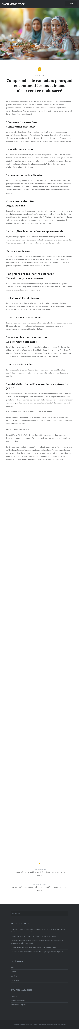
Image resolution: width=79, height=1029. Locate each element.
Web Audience (13, 4)
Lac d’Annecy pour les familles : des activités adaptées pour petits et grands (37, 952)
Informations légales (18, 1005)
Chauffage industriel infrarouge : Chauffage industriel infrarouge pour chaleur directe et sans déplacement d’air (38, 930)
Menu (72, 4)
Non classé (39, 76)
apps (12, 967)
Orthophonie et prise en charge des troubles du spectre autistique (33, 936)
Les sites (14, 976)
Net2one (14, 996)
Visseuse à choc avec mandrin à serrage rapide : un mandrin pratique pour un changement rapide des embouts (37, 942)
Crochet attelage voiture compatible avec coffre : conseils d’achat (34, 947)
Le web (13, 972)
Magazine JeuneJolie (18, 1000)
